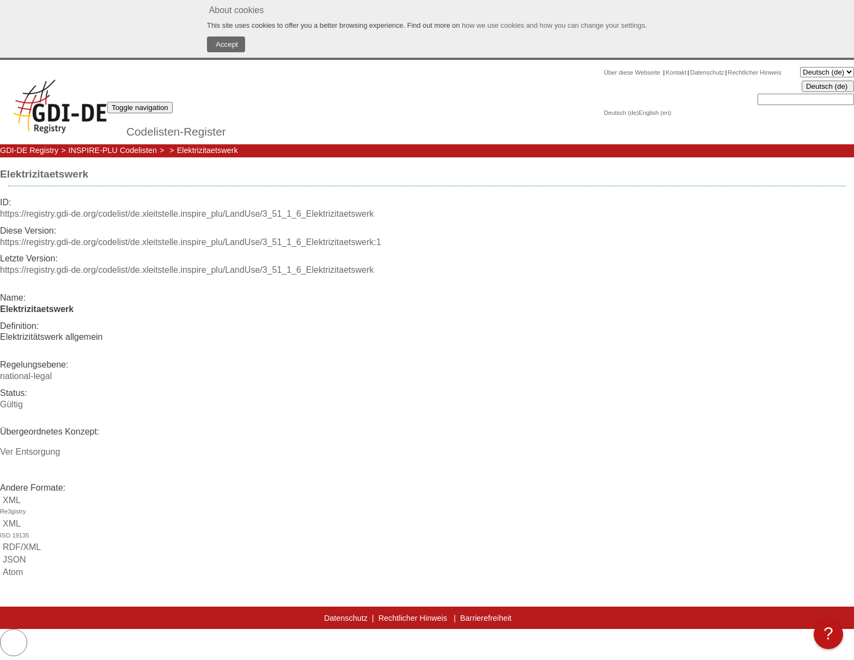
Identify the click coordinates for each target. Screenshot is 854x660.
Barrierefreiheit (485, 618)
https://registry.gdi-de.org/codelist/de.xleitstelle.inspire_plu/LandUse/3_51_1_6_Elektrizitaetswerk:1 (190, 242)
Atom (11, 572)
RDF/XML (20, 547)
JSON (13, 559)
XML (427, 507)
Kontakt (676, 72)
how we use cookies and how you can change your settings (553, 25)
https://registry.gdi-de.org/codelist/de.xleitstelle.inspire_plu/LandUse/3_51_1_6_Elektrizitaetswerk (187, 213)
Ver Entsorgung (30, 451)
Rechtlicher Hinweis (754, 72)
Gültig (11, 404)
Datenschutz (707, 72)
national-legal (26, 376)
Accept (226, 44)
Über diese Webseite (633, 72)
